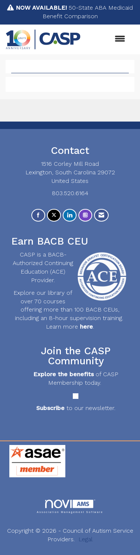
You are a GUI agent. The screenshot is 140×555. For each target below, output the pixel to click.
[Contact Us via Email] (101, 215)
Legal (85, 539)
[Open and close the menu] (106, 39)
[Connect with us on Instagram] (85, 215)
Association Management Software (70, 506)
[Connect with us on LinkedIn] (70, 215)
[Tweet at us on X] (54, 215)
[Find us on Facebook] (38, 215)
